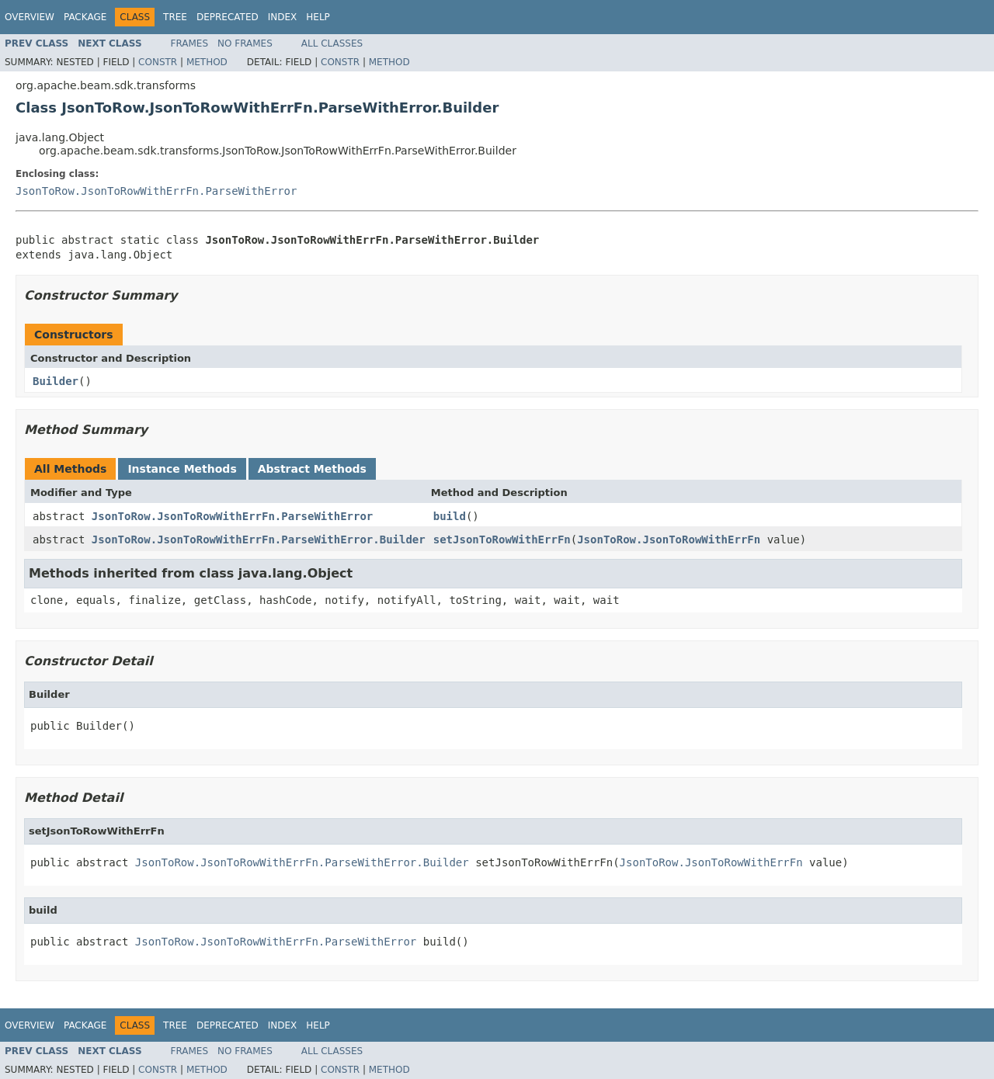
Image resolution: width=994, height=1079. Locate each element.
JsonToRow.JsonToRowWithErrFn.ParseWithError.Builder (259, 539)
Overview (29, 17)
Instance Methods (181, 469)
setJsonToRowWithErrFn (502, 539)
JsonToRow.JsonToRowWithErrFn (668, 539)
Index (282, 17)
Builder (55, 381)
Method (207, 62)
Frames (190, 43)
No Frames (245, 43)
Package (85, 17)
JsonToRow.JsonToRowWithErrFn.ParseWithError (156, 191)
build (449, 516)
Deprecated (227, 17)
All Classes (332, 43)
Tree (175, 17)
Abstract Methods (312, 469)
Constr (157, 62)
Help (318, 17)
